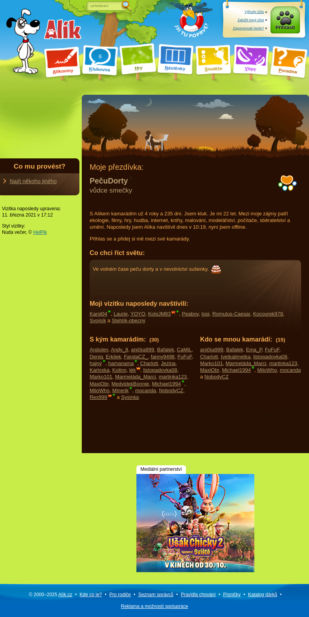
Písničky (232, 594)
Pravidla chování (198, 594)
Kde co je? (91, 594)
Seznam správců (155, 594)
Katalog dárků (262, 594)
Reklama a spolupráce (154, 606)
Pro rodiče (120, 594)
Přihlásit (285, 28)
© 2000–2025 (50, 594)
